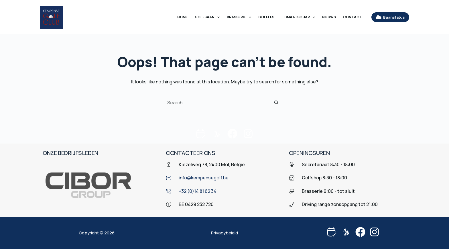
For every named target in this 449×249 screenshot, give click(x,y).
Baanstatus (390, 17)
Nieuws (329, 17)
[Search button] (276, 102)
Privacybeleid (224, 233)
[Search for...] (218, 102)
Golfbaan (208, 17)
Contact (352, 17)
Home (182, 17)
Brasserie (240, 17)
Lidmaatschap (299, 17)
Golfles (266, 17)
